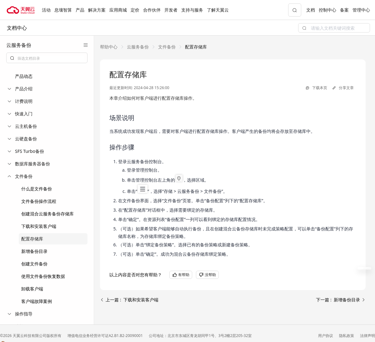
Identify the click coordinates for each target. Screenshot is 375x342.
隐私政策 (347, 335)
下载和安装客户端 (38, 226)
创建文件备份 (34, 264)
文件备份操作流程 (38, 201)
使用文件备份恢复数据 (43, 276)
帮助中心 (109, 47)
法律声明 (367, 335)
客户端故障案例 (36, 301)
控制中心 (327, 10)
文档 (310, 10)
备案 (344, 10)
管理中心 (361, 10)
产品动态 (23, 76)
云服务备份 (138, 47)
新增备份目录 (34, 251)
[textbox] (51, 58)
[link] (109, 47)
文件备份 (167, 47)
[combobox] (47, 58)
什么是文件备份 (36, 189)
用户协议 (326, 335)
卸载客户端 (32, 289)
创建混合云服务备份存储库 (47, 214)
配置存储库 (32, 239)
